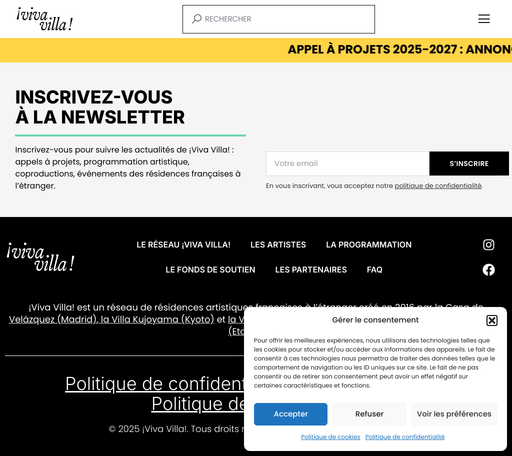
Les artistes (278, 245)
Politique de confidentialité (405, 437)
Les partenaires (311, 269)
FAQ (374, 269)
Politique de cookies (330, 437)
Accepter (291, 414)
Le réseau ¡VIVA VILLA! (183, 245)
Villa (121, 320)
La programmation (369, 245)
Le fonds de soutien (210, 269)
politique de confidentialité (438, 185)
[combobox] (278, 19)
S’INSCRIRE (469, 163)
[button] (492, 321)
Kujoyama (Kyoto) (172, 320)
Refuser (370, 414)
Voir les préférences (454, 414)
